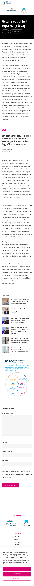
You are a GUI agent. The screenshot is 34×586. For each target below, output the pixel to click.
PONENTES (17, 539)
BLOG (17, 545)
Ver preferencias (17, 578)
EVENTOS (17, 542)
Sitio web (5, 460)
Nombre (5, 442)
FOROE (17, 537)
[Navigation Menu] (31, 3)
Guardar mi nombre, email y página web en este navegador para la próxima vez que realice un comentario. (17, 474)
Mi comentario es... (8, 413)
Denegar (17, 573)
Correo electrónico (8, 451)
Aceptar (17, 569)
